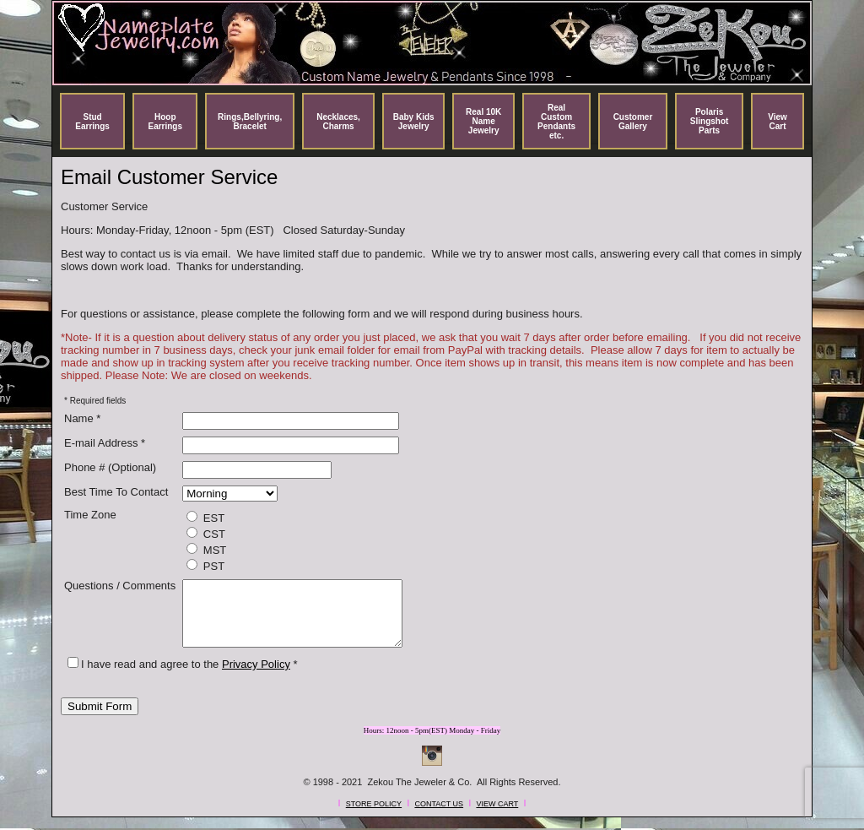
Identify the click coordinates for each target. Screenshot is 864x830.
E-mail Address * (104, 443)
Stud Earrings (92, 121)
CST (205, 533)
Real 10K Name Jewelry (483, 121)
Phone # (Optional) (110, 467)
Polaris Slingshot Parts (709, 121)
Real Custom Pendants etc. (556, 121)
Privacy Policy (256, 676)
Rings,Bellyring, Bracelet (250, 121)
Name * (82, 418)
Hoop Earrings (165, 121)
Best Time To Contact (116, 492)
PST (205, 565)
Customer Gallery (633, 121)
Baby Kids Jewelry (414, 121)
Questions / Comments (120, 585)
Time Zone (90, 514)
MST (206, 549)
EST (205, 517)
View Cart (777, 121)
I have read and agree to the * (183, 676)
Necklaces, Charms (338, 121)
